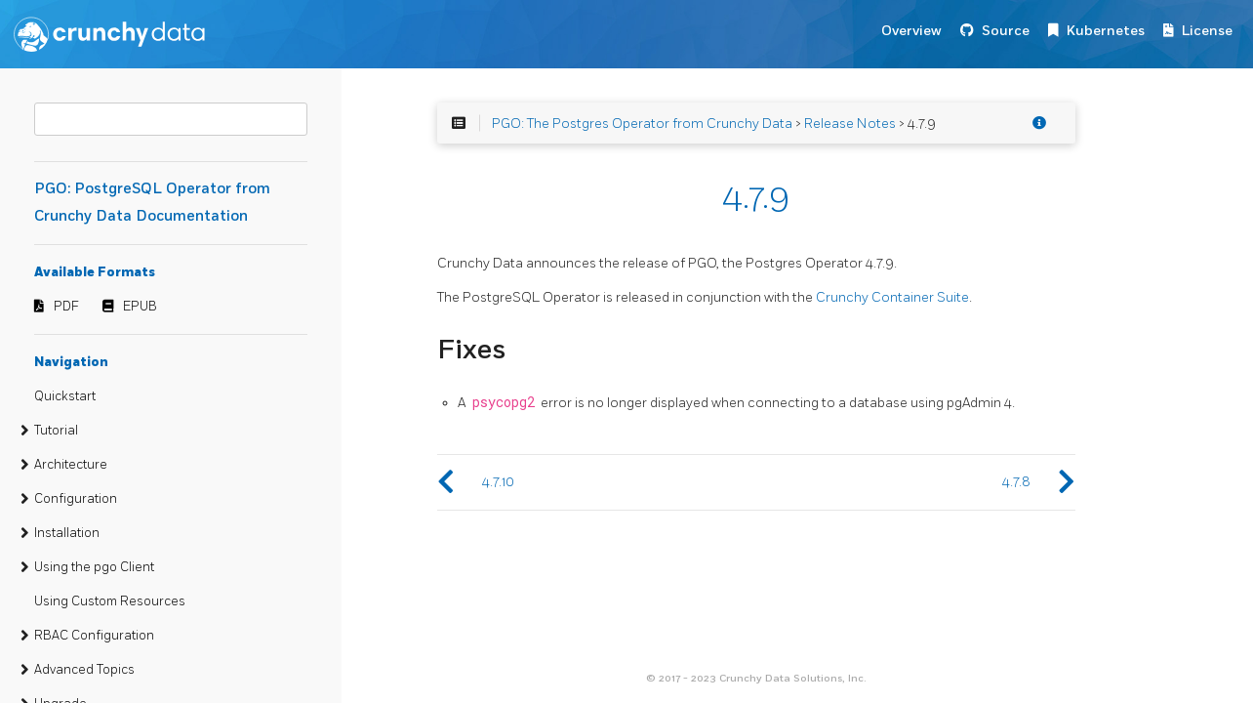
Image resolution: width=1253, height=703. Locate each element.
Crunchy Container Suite (892, 297)
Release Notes (850, 123)
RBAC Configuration (94, 635)
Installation (67, 533)
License (1207, 30)
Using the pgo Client (94, 567)
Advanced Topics (84, 670)
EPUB (140, 306)
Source (1006, 30)
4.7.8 (1016, 482)
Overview (911, 30)
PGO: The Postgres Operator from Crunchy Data (642, 123)
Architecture (70, 465)
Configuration (75, 499)
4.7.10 (498, 482)
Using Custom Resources (109, 601)
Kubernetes (1106, 30)
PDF (66, 306)
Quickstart (65, 396)
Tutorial (56, 430)
